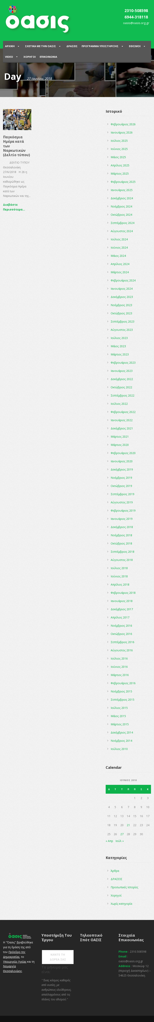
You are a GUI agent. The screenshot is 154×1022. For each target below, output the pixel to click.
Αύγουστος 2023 (122, 330)
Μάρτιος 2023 (120, 354)
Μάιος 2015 (118, 716)
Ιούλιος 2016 (119, 658)
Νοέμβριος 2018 (121, 535)
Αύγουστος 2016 (122, 650)
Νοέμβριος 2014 (121, 741)
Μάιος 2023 (118, 346)
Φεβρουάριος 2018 (123, 593)
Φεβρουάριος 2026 (123, 124)
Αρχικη (10, 46)
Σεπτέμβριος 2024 (122, 223)
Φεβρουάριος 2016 (123, 683)
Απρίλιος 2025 (120, 165)
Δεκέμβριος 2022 (122, 379)
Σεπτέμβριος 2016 (122, 642)
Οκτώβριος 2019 (121, 486)
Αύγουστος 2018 (122, 560)
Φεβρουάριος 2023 (123, 362)
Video (9, 57)
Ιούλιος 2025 (119, 141)
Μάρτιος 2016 (120, 675)
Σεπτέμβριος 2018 (122, 551)
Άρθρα (115, 871)
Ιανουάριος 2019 (122, 519)
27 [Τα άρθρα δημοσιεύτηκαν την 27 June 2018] (122, 834)
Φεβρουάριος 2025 (123, 182)
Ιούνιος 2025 (119, 149)
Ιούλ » (120, 841)
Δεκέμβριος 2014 (122, 732)
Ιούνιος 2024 (119, 247)
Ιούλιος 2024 (119, 239)
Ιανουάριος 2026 (122, 132)
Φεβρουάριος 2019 (123, 510)
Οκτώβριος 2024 (121, 215)
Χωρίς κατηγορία (121, 904)
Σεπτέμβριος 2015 (122, 699)
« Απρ (109, 841)
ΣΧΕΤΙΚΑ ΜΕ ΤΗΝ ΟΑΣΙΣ (40, 46)
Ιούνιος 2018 (119, 576)
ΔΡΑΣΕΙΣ (116, 879)
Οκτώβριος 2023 (121, 313)
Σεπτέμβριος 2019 (122, 494)
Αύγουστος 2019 (122, 502)
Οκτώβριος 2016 (121, 634)
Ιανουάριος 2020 (122, 461)
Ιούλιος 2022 (119, 404)
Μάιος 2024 (118, 256)
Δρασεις (72, 46)
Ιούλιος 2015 (119, 708)
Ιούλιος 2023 (119, 338)
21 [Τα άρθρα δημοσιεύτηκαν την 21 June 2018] (128, 825)
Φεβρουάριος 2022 (123, 412)
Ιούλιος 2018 (119, 568)
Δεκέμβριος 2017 (122, 609)
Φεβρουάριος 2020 (123, 453)
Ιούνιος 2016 (119, 667)
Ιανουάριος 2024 (122, 288)
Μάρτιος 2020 (120, 445)
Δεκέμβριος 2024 (122, 198)
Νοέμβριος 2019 (121, 478)
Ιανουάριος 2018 (122, 601)
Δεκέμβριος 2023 (122, 297)
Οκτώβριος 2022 (121, 387)
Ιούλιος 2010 (119, 749)
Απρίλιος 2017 (120, 617)
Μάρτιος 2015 (120, 724)
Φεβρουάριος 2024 (123, 280)
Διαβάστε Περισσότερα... (14, 207)
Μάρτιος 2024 (120, 272)
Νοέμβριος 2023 (121, 305)
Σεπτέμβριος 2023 (122, 321)
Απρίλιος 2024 (120, 264)
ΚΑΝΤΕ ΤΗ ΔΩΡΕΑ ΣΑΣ (58, 957)
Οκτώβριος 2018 (121, 543)
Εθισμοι (135, 46)
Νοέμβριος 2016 (121, 625)
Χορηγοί (116, 895)
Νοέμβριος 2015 (121, 691)
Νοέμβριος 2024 (121, 206)
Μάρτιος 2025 (120, 173)
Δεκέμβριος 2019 (122, 469)
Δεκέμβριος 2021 (122, 428)
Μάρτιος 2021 (120, 436)
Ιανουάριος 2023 (122, 371)
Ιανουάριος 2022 (122, 420)
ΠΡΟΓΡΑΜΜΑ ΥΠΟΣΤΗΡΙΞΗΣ (100, 46)
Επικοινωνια (48, 57)
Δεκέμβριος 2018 (122, 527)
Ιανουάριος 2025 (122, 190)
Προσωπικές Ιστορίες (124, 887)
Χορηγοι (29, 57)
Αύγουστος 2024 (122, 231)
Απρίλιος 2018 (120, 584)
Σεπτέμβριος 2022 (122, 395)
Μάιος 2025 (118, 157)
